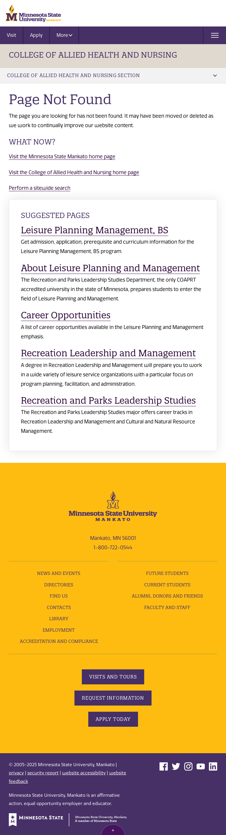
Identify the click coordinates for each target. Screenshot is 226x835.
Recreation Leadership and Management (108, 353)
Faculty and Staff (167, 607)
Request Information (113, 698)
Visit (11, 35)
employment (59, 630)
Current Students (167, 585)
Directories (58, 585)
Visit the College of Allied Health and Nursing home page (74, 172)
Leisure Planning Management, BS (94, 230)
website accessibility (84, 773)
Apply (36, 35)
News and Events (58, 573)
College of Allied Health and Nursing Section (112, 75)
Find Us (59, 596)
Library (58, 618)
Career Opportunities (66, 315)
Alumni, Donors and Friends (167, 596)
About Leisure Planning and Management (110, 268)
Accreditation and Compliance (59, 641)
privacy (16, 773)
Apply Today (113, 719)
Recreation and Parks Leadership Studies (108, 400)
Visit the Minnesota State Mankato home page (62, 156)
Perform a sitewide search (39, 188)
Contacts (59, 607)
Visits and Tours (113, 677)
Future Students (167, 573)
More (64, 35)
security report (43, 773)
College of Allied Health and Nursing (93, 55)
